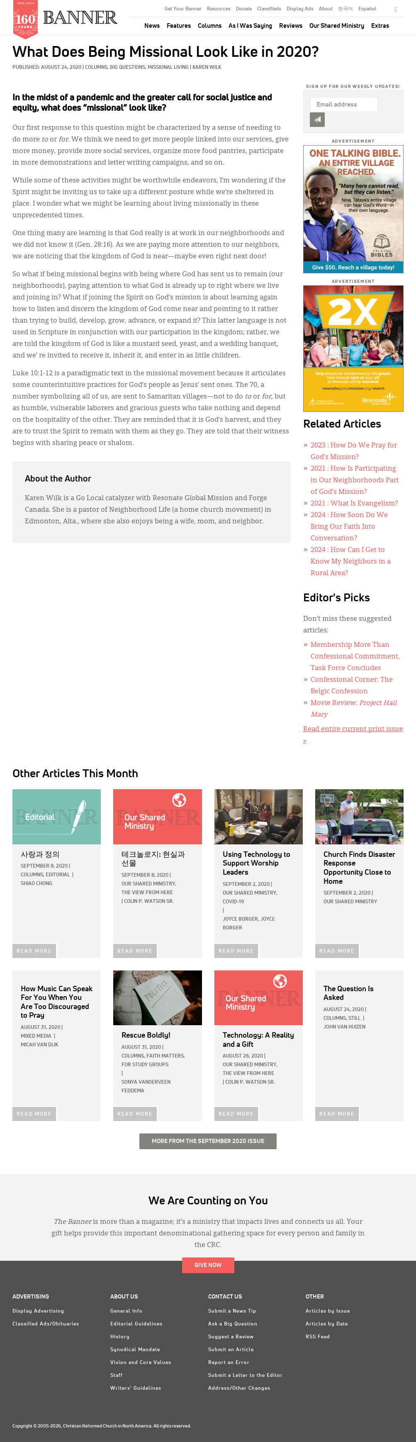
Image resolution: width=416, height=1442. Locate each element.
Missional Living (168, 67)
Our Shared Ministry (336, 26)
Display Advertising (38, 1311)
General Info (126, 1311)
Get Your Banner (183, 9)
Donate (244, 9)
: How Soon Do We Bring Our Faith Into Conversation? (349, 527)
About (326, 9)
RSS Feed (318, 1337)
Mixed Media (36, 1036)
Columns (209, 26)
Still (354, 1018)
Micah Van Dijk (39, 1045)
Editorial (58, 875)
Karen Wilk (206, 67)
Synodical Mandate (135, 1349)
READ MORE (34, 951)
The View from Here (147, 892)
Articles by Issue (328, 1311)
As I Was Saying (250, 26)
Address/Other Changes (239, 1388)
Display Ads (300, 9)
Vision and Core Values (140, 1362)
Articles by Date (327, 1324)
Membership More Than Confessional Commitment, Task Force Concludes (355, 657)
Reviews (290, 26)
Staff (116, 1375)
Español (367, 9)
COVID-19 (233, 902)
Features (179, 26)
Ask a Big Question (233, 1324)
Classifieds (269, 9)
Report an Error (229, 1362)
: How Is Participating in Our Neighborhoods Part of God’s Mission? (355, 481)
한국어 (345, 9)
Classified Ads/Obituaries (45, 1324)
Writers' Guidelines (135, 1388)
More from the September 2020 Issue (208, 1141)
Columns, (97, 67)
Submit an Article (231, 1349)
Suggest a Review (231, 1337)
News (152, 26)
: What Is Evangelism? (354, 504)
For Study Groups (145, 1065)
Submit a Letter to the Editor (245, 1375)
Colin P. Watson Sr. (149, 901)
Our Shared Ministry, (149, 884)
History (120, 1337)
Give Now (208, 1265)
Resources (219, 9)
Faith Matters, (165, 1056)
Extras (380, 26)
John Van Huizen (344, 1027)
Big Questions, (129, 67)
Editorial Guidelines (136, 1324)
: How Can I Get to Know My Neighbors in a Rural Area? (351, 562)
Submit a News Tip (232, 1311)
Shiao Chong (36, 883)
